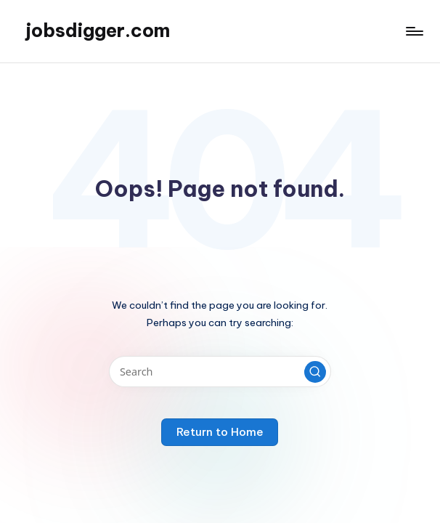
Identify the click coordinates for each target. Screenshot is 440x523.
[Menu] (413, 31)
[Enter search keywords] (219, 371)
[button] (315, 372)
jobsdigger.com (97, 30)
